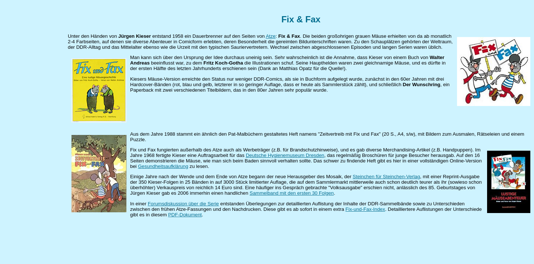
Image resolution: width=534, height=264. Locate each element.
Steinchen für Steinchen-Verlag (386, 176)
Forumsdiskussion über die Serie (183, 203)
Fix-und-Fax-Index (365, 209)
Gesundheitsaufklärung (163, 166)
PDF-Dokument (185, 214)
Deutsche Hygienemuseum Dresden (285, 155)
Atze (271, 36)
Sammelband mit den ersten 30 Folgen (292, 193)
